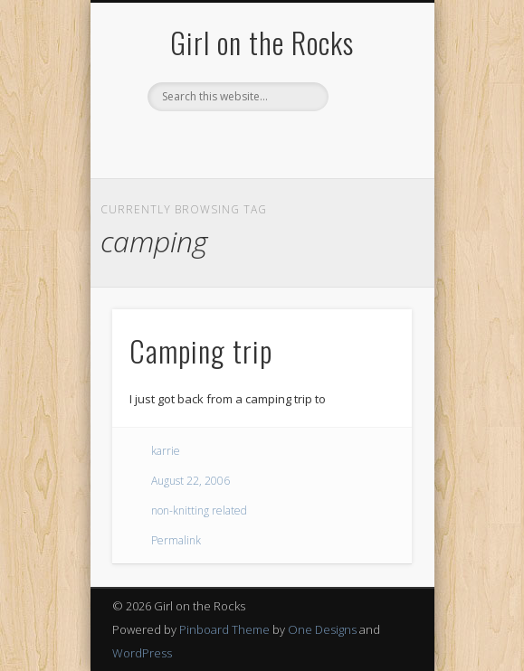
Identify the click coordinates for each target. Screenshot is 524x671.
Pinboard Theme (224, 629)
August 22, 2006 (190, 480)
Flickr (296, 142)
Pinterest (259, 142)
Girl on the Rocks (262, 42)
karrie (165, 450)
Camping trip (200, 350)
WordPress (142, 653)
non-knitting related (199, 510)
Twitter (222, 142)
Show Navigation (367, 161)
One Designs (322, 629)
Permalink (176, 540)
